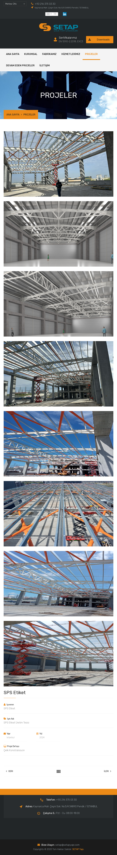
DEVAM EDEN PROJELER (20, 65)
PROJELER (91, 54)
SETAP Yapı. (78, 849)
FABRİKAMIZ (49, 54)
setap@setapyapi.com (67, 844)
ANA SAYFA (12, 54)
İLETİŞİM (44, 65)
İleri (107, 771)
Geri (9, 771)
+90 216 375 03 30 (45, 3)
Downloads (98, 39)
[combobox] (15, 4)
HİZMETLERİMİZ (70, 54)
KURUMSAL (30, 54)
